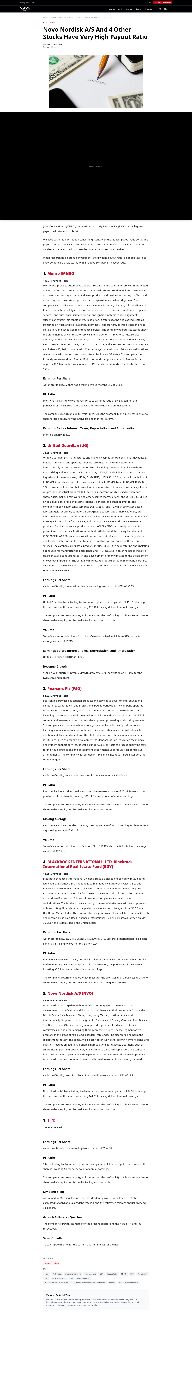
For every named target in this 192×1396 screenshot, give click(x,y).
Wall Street (57, 1274)
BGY (101, 1274)
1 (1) (51, 1120)
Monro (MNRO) (61, 273)
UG (71, 1278)
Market (112, 9)
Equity (138, 9)
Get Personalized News (163, 3)
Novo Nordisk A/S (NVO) (70, 993)
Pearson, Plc (142, 1274)
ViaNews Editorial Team (52, 44)
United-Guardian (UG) (67, 445)
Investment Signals (73, 1274)
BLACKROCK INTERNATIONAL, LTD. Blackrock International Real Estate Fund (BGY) (88, 864)
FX (160, 9)
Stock (47, 1274)
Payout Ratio (112, 1274)
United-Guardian (83, 1278)
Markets (129, 9)
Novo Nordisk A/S (59, 1278)
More (167, 9)
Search (148, 2)
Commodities (149, 9)
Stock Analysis (90, 1274)
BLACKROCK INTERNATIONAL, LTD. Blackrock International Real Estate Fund (75, 1283)
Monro (112, 1283)
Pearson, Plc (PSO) (64, 688)
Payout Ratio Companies (128, 1283)
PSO (132, 1274)
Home (45, 17)
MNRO (123, 1274)
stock (120, 9)
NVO (46, 1278)
